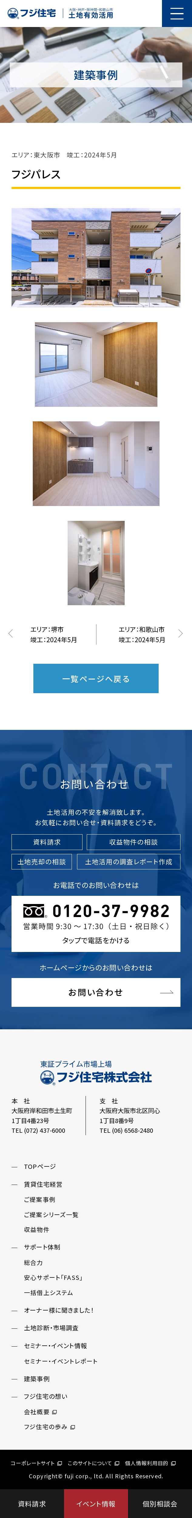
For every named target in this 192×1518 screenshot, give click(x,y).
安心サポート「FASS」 (53, 1277)
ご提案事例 (40, 1199)
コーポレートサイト (36, 1463)
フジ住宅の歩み (49, 1426)
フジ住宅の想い (45, 1396)
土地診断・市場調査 (51, 1327)
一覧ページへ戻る (96, 678)
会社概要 (40, 1411)
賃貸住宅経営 (43, 1184)
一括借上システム (48, 1292)
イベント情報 (96, 1503)
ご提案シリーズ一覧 (51, 1214)
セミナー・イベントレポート (61, 1361)
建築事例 (37, 1378)
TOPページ (40, 1166)
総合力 (33, 1262)
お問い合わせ (96, 992)
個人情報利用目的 (150, 1463)
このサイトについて (93, 1463)
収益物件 (37, 1229)
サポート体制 (42, 1247)
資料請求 (32, 1503)
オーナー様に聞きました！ (59, 1310)
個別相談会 (160, 1503)
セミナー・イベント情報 (55, 1345)
